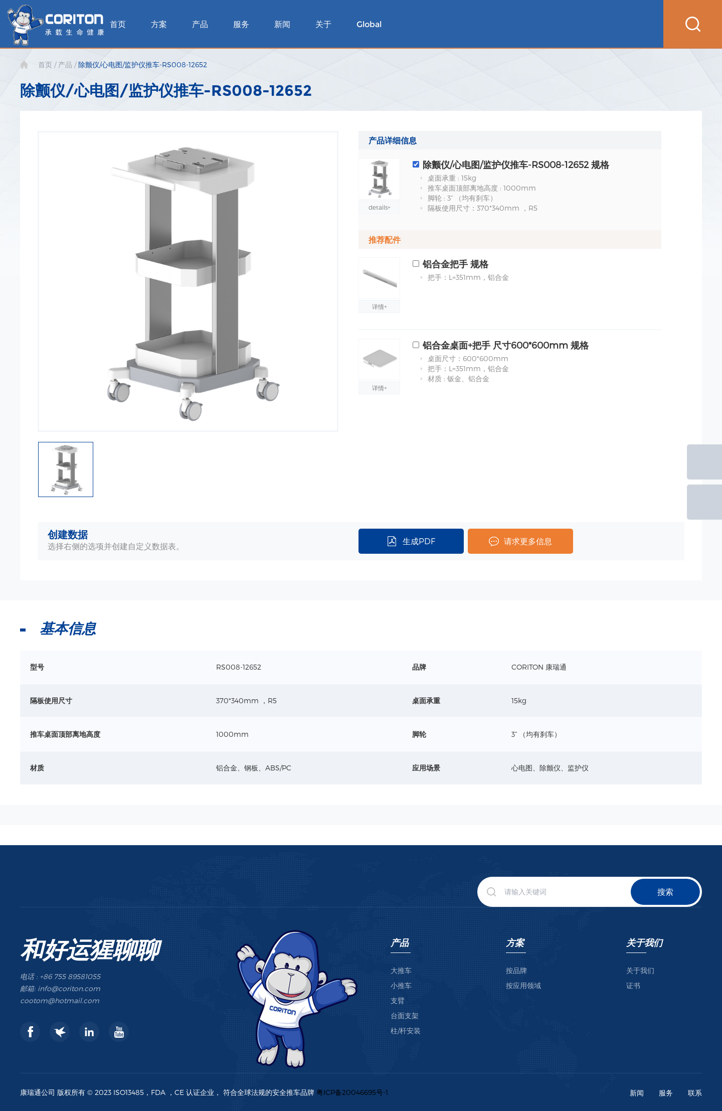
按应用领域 (523, 985)
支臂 (398, 1000)
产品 (200, 24)
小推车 (401, 985)
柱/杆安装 (406, 1030)
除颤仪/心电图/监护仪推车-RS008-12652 (142, 64)
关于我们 (644, 942)
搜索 (665, 891)
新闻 (282, 24)
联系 (695, 1092)
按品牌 (516, 970)
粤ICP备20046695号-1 (352, 1092)
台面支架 (405, 1015)
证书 (633, 985)
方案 (159, 24)
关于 (323, 24)
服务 (241, 24)
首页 (118, 24)
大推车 (401, 970)
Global (369, 24)
